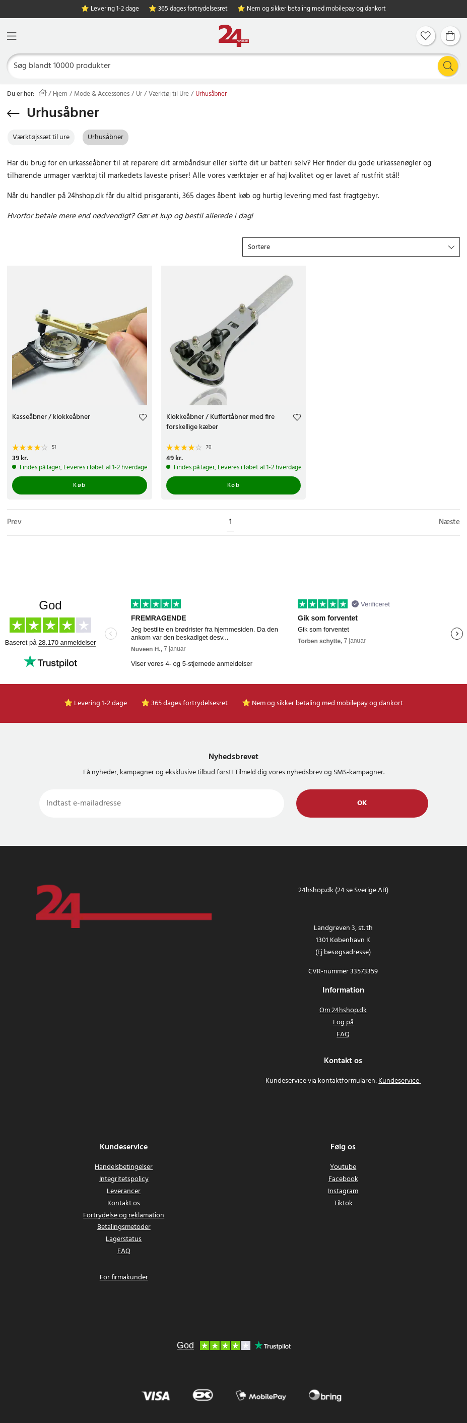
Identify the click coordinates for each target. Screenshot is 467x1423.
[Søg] (234, 66)
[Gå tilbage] (13, 113)
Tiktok (343, 1203)
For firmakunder (124, 1277)
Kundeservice (398, 1081)
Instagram (343, 1191)
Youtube (343, 1167)
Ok (362, 803)
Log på (343, 1022)
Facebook (343, 1179)
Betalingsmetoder (124, 1227)
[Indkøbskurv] (450, 35)
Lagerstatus (124, 1239)
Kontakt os (123, 1203)
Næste (449, 522)
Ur (139, 94)
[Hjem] (234, 36)
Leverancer (124, 1191)
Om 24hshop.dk (343, 1010)
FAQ (343, 1034)
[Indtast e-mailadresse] (162, 803)
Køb (79, 485)
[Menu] (11, 36)
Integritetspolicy (124, 1179)
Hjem (60, 94)
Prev (14, 522)
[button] (351, 247)
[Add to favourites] (143, 418)
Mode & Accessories (101, 94)
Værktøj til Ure (169, 94)
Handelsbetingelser (124, 1167)
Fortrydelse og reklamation (123, 1215)
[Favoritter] (425, 35)
